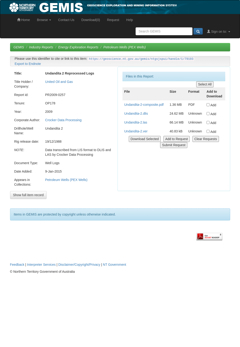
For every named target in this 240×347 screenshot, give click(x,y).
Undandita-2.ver (136, 131)
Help (129, 20)
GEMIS (19, 47)
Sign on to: (218, 31)
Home (23, 20)
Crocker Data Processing (63, 120)
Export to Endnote (28, 64)
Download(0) (90, 20)
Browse (44, 20)
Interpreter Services (41, 264)
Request (113, 20)
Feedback (17, 264)
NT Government (114, 264)
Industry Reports (41, 47)
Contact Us (66, 20)
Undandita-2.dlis (136, 113)
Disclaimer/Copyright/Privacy (79, 264)
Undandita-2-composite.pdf (144, 104)
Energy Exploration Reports (78, 47)
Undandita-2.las (135, 122)
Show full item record (28, 195)
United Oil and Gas (59, 82)
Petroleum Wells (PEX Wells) (124, 47)
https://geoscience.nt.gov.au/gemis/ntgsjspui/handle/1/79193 (141, 59)
